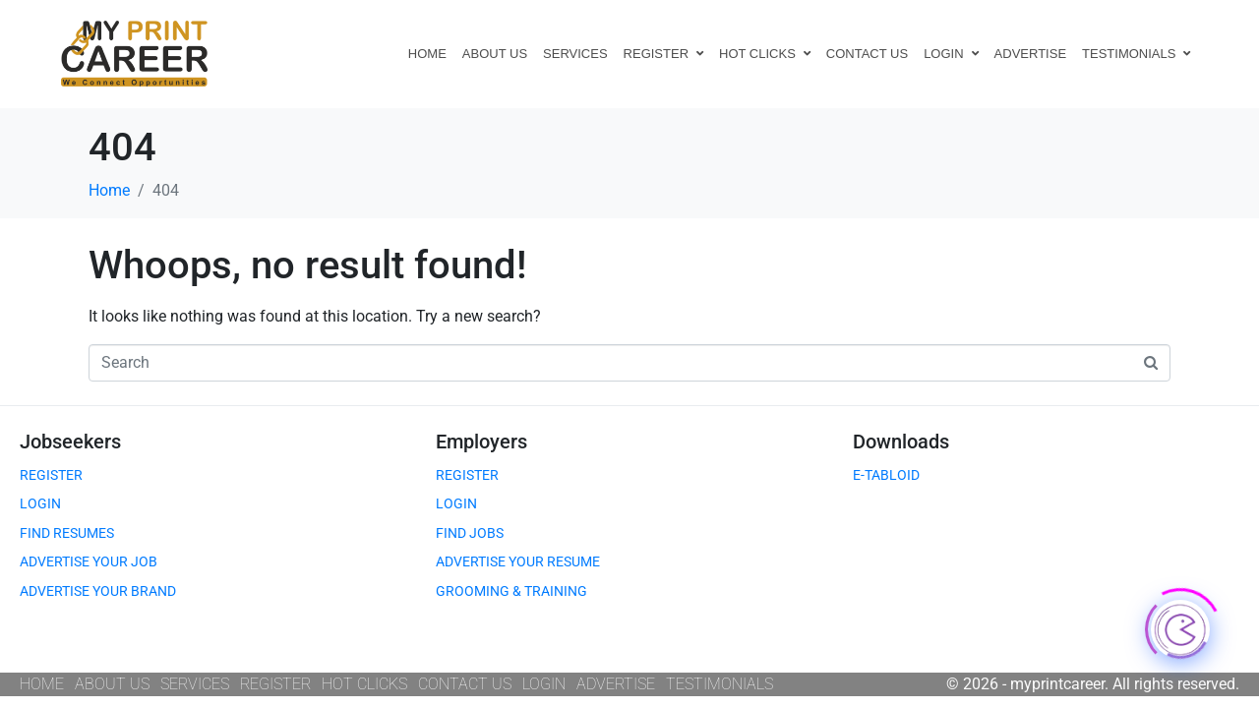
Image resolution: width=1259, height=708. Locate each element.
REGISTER (663, 53)
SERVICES (575, 53)
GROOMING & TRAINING (511, 591)
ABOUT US (494, 53)
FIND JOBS (470, 533)
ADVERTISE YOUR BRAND (98, 591)
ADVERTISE (1030, 53)
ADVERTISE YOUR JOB (88, 561)
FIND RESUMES (67, 533)
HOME (427, 53)
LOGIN (951, 53)
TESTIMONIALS (1136, 53)
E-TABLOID (886, 475)
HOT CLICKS (764, 53)
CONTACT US (867, 53)
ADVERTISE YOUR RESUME (518, 561)
